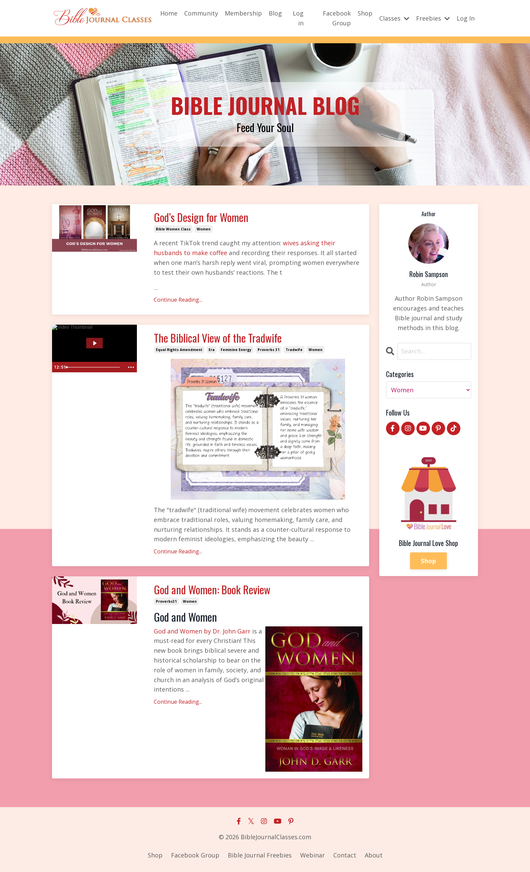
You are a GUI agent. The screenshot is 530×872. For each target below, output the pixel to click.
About (374, 855)
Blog (275, 13)
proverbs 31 (269, 349)
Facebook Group (337, 18)
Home (168, 13)
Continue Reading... (178, 299)
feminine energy (236, 349)
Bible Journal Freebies (260, 855)
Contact (344, 855)
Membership (243, 13)
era (212, 349)
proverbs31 (166, 601)
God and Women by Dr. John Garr (203, 631)
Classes (394, 18)
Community (201, 13)
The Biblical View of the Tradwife (218, 337)
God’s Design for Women (201, 217)
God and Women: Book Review (212, 589)
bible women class (173, 229)
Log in (298, 18)
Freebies (433, 18)
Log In (466, 18)
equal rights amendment (179, 349)
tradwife (294, 349)
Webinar (312, 855)
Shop (365, 13)
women (204, 229)
